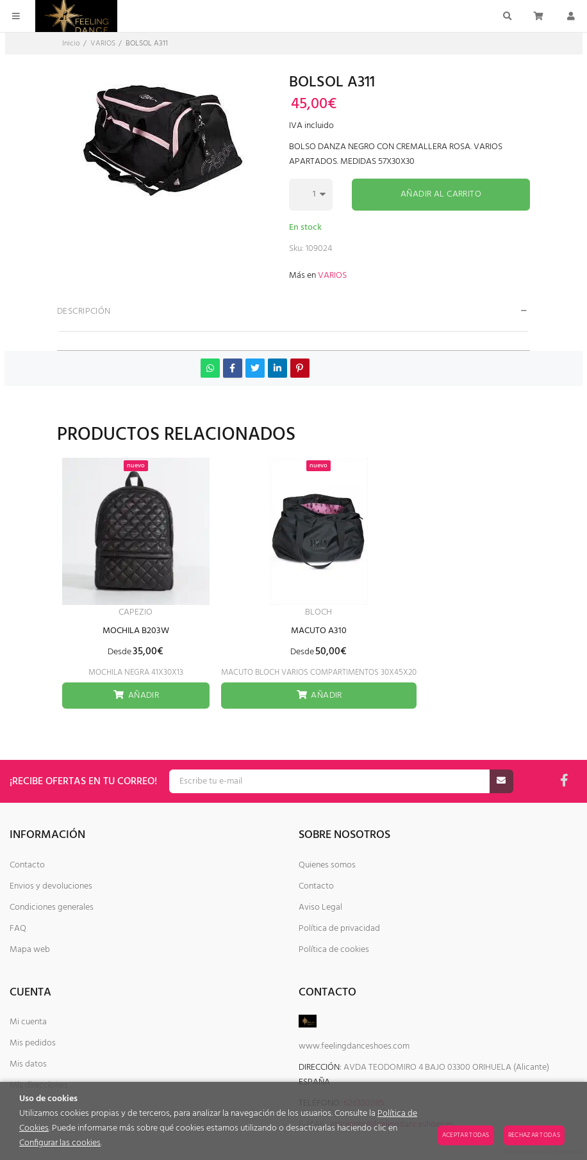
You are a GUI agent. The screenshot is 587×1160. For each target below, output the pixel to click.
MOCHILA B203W (136, 631)
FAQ (18, 928)
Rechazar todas (534, 1135)
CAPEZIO (136, 612)
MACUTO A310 (319, 631)
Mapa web (30, 949)
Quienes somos (327, 865)
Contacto (27, 865)
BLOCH (318, 612)
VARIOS (332, 275)
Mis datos (28, 1064)
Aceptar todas (466, 1135)
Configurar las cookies (60, 1143)
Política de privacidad (339, 928)
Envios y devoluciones (51, 886)
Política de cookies (334, 949)
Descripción (84, 311)
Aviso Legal (320, 907)
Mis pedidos (33, 1043)
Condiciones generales (52, 907)
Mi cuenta (28, 1022)
